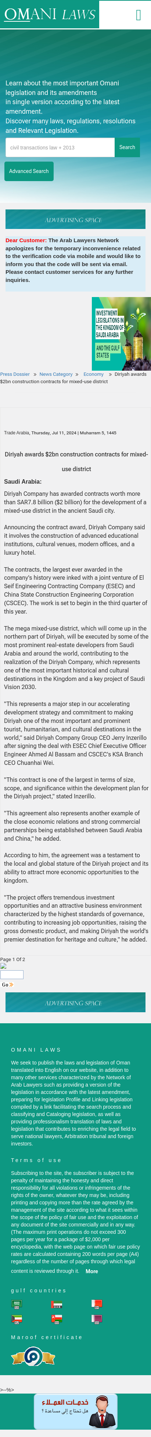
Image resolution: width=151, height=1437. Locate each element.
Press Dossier (15, 374)
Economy (94, 374)
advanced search (29, 171)
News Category (56, 374)
